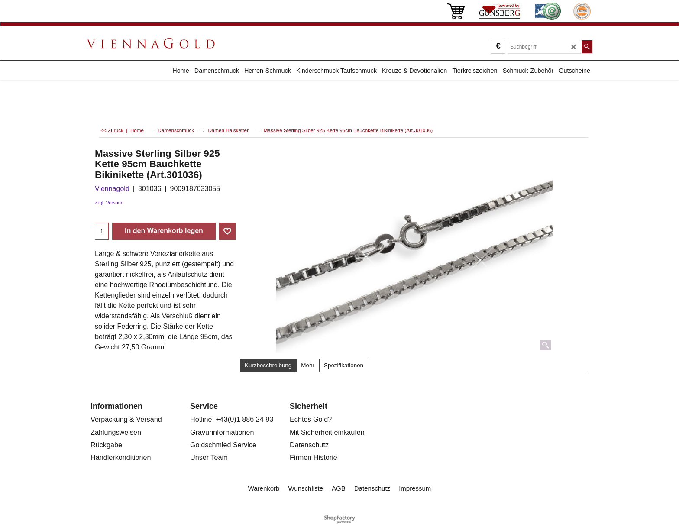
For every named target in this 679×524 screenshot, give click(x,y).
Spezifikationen (343, 365)
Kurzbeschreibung (268, 365)
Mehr (307, 365)
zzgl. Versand (109, 202)
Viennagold (112, 188)
